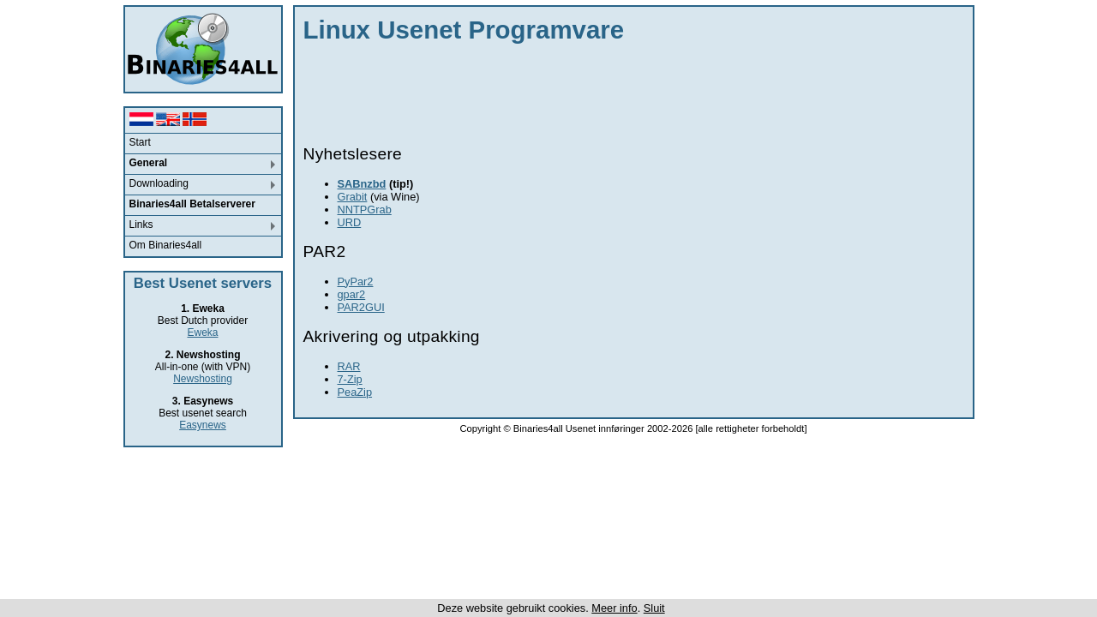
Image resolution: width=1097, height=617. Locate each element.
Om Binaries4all (165, 245)
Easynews (202, 425)
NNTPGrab (365, 209)
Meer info (614, 608)
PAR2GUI (361, 307)
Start (140, 142)
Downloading (159, 183)
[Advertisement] (615, 90)
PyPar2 (356, 281)
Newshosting (202, 379)
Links (141, 225)
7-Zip (350, 379)
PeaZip (355, 392)
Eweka (202, 332)
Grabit (353, 196)
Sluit (654, 608)
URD (350, 222)
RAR (349, 366)
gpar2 (352, 294)
